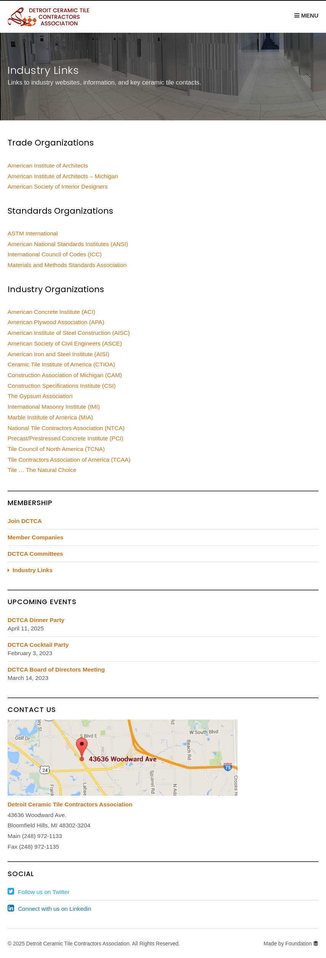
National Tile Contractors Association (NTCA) (66, 428)
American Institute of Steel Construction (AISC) (69, 332)
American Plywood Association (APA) (56, 322)
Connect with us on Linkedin (54, 908)
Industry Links (33, 570)
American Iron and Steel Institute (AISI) (58, 354)
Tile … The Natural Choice (42, 470)
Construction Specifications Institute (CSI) (62, 385)
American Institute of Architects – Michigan (63, 176)
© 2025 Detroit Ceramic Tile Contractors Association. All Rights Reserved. (94, 943)
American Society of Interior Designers (58, 186)
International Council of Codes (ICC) (55, 254)
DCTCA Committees (35, 553)
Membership (30, 502)
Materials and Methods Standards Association (67, 265)
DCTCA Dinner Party (36, 620)
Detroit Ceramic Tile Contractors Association (70, 804)
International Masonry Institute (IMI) (54, 406)
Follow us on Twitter (44, 892)
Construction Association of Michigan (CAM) (65, 375)
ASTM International (33, 233)
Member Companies (35, 537)
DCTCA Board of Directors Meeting (56, 669)
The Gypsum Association (40, 396)
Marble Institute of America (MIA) (50, 417)
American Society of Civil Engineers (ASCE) (65, 343)
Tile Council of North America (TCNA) (56, 449)
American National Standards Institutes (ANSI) (68, 244)
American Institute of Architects (48, 165)
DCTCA (55, 16)
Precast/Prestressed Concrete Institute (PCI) (65, 438)
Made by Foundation (288, 943)
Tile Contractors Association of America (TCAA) (69, 459)
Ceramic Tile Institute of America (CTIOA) (61, 364)
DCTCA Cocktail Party (38, 644)
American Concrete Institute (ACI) (51, 312)
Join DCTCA (25, 521)
